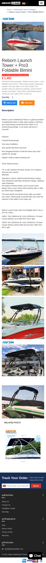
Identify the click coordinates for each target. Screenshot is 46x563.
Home (9, 10)
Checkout (26, 103)
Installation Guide (8, 508)
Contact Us (6, 505)
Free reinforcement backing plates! (15, 75)
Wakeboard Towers (20, 554)
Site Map (5, 512)
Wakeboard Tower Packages (25, 10)
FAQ (3, 525)
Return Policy (7, 529)
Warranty (5, 535)
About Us (5, 502)
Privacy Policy (7, 532)
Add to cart (9, 103)
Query (36, 486)
